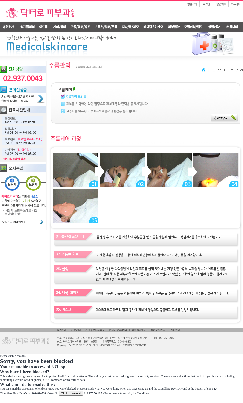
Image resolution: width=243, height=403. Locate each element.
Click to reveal (71, 393)
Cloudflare (143, 393)
